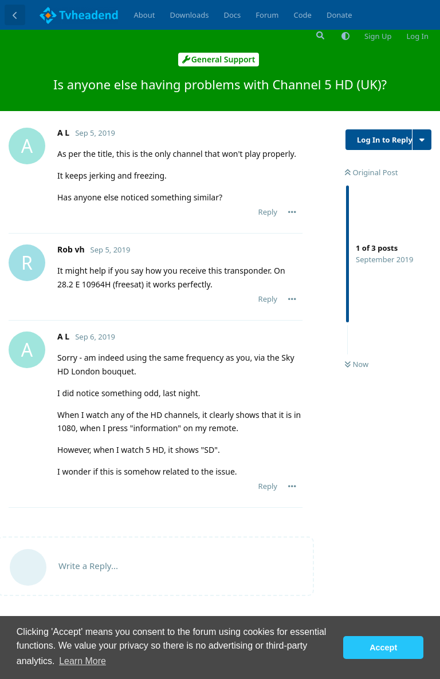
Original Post (371, 172)
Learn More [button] (82, 661)
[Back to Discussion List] (15, 15)
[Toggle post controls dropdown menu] (292, 212)
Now (356, 364)
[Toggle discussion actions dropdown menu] (421, 139)
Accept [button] (383, 647)
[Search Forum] (319, 35)
